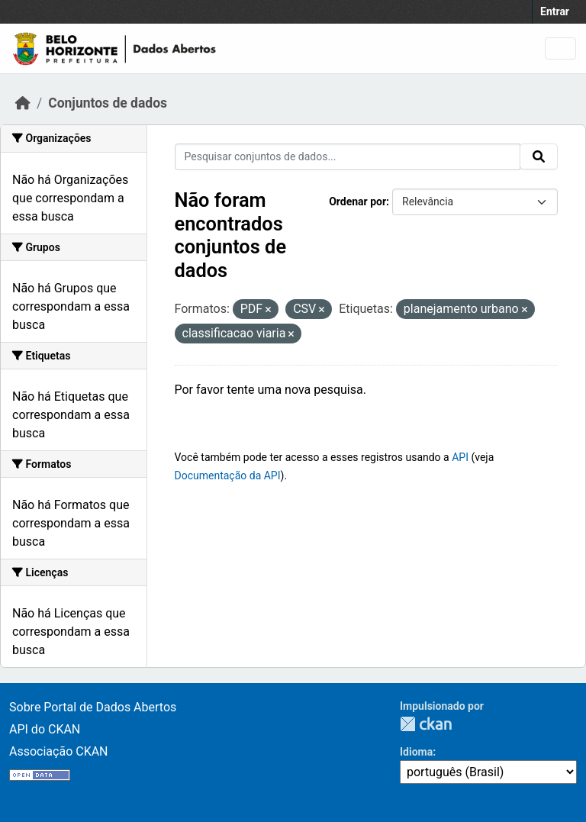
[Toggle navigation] (560, 48)
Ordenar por (357, 201)
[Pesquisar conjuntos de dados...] (348, 156)
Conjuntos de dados (107, 103)
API (460, 457)
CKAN (426, 724)
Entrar (554, 11)
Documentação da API (228, 475)
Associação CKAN (58, 751)
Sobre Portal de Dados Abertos (92, 707)
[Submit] (539, 156)
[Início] (23, 103)
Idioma (416, 752)
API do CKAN (44, 729)
